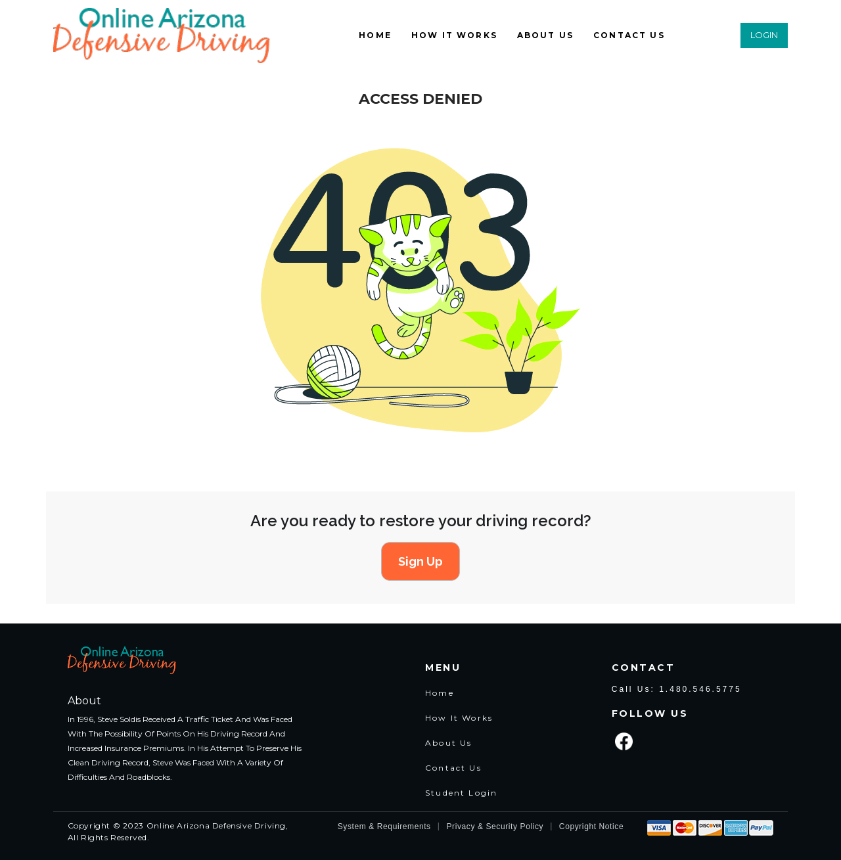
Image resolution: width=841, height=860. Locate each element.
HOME (375, 35)
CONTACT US (629, 35)
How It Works (459, 718)
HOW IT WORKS (454, 35)
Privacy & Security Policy (494, 826)
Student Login (461, 793)
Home (439, 693)
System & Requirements (384, 826)
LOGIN (764, 35)
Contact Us (453, 768)
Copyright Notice (591, 826)
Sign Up (420, 561)
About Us (448, 743)
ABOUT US (545, 35)
